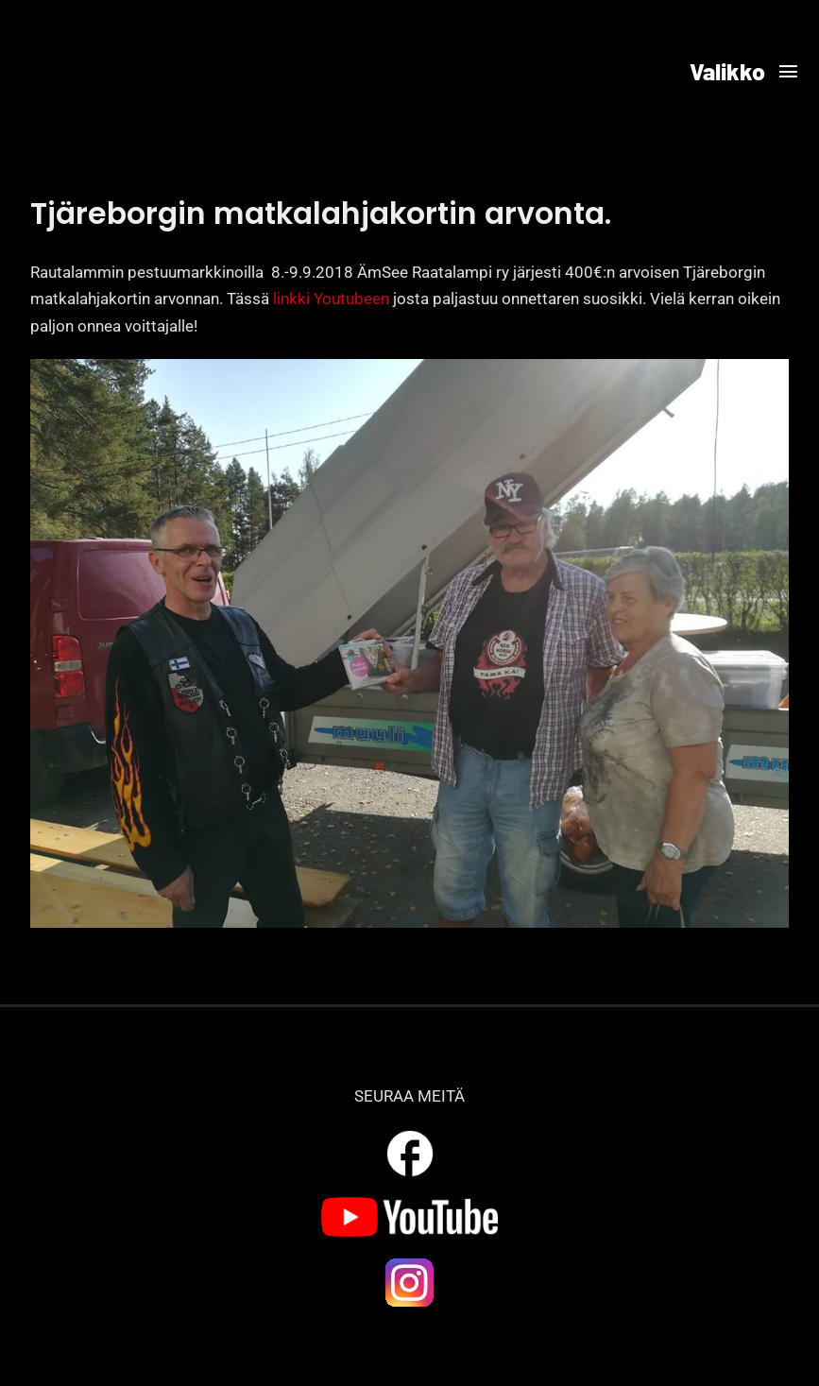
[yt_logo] (409, 1204)
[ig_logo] (410, 1263)
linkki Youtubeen (331, 298)
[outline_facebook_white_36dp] (410, 1133)
